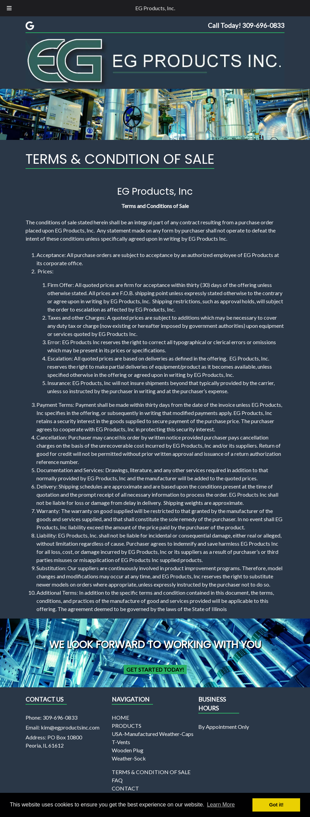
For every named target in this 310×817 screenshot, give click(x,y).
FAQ (117, 780)
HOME (120, 717)
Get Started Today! (155, 669)
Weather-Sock (129, 758)
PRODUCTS (126, 725)
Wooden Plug (127, 750)
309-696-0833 (60, 717)
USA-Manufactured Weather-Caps (152, 734)
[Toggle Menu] (9, 8)
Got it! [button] (276, 804)
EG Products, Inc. (155, 8)
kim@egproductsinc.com (70, 727)
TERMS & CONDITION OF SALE (151, 772)
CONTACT (125, 788)
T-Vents (121, 742)
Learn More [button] (221, 804)
